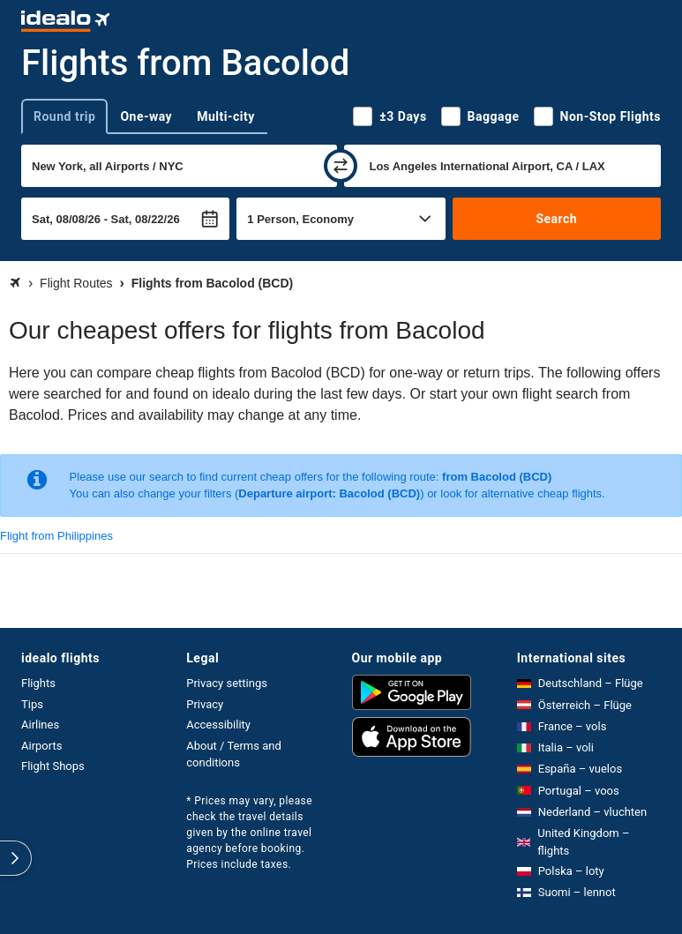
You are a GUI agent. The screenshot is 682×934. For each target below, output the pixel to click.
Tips (32, 704)
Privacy (204, 704)
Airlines (40, 724)
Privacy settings (226, 683)
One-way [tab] (146, 116)
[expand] (16, 858)
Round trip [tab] (64, 116)
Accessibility (218, 724)
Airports (41, 745)
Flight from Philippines (56, 535)
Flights (38, 683)
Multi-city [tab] (226, 116)
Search (556, 219)
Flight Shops (53, 766)
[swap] (340, 166)
